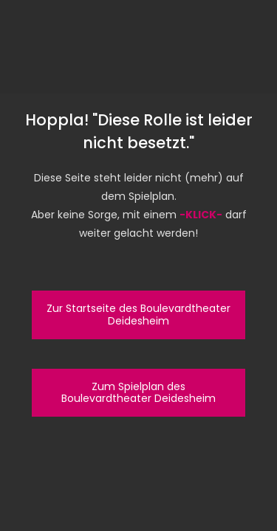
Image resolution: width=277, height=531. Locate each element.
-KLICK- (200, 214)
